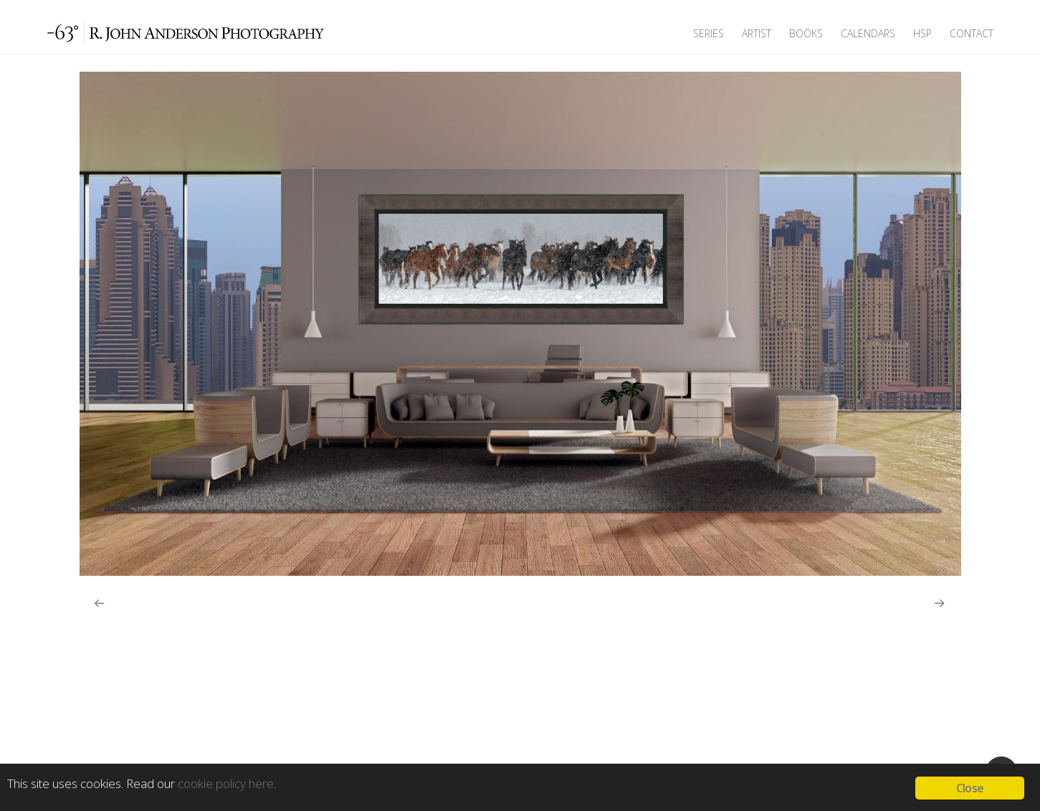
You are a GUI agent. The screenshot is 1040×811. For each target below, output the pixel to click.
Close (969, 788)
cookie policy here (226, 783)
